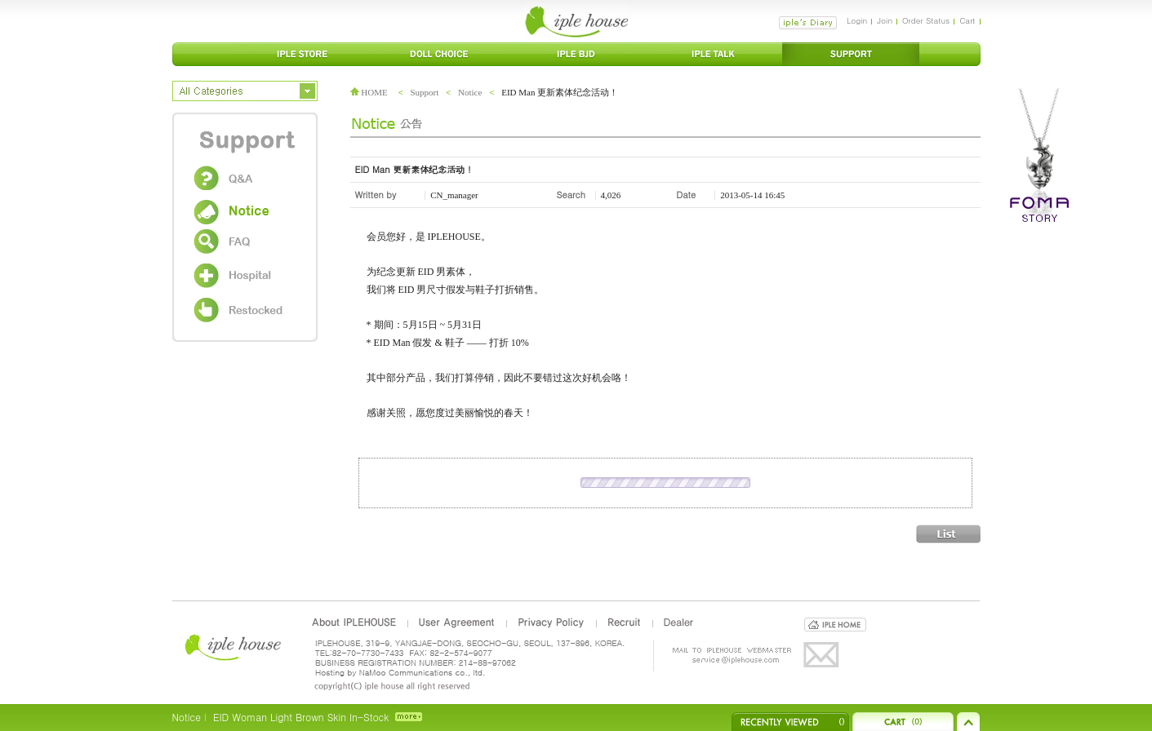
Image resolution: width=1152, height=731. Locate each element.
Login (857, 20)
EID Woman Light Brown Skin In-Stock (301, 717)
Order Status (926, 20)
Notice (470, 92)
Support (424, 92)
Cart (967, 20)
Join (884, 20)
